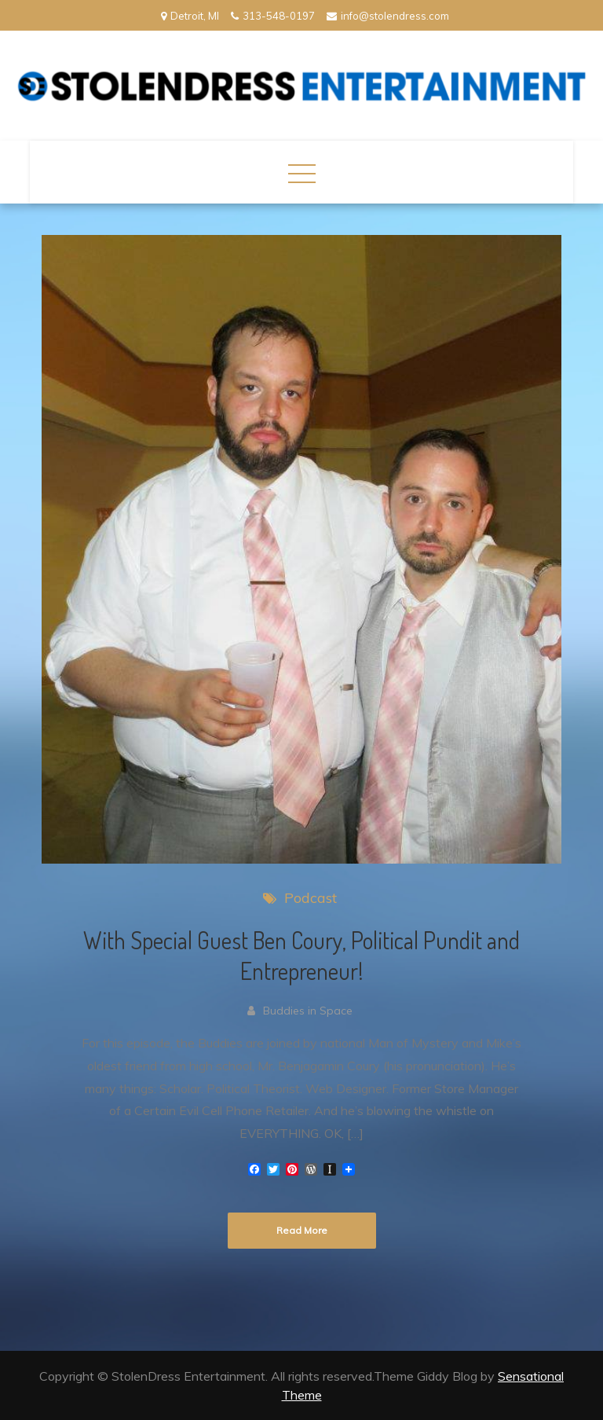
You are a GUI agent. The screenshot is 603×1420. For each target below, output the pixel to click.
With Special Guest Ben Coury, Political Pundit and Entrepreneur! (301, 955)
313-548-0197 (273, 15)
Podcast (310, 898)
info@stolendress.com (388, 15)
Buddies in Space (308, 1011)
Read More (301, 1230)
